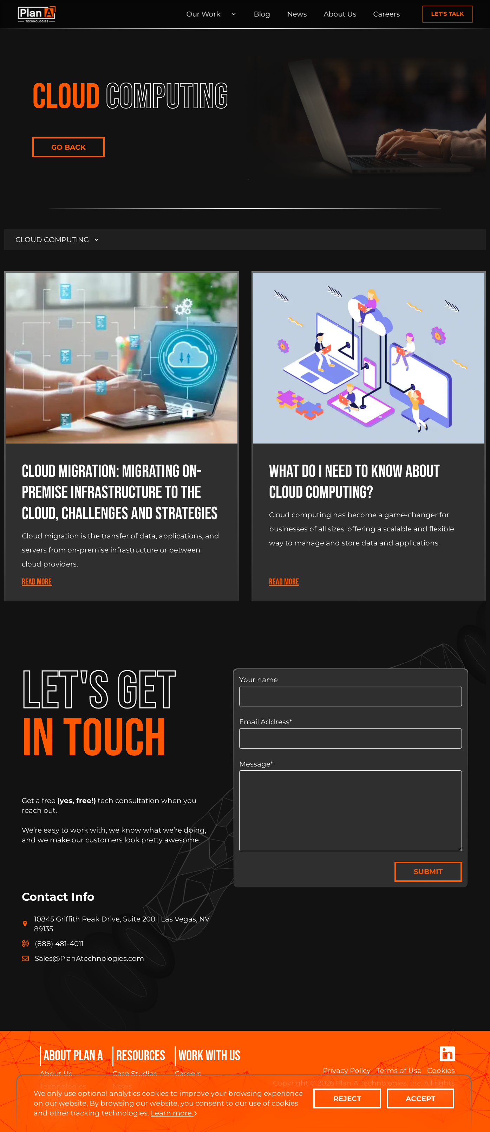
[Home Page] (37, 14)
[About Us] (340, 14)
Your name (350, 690)
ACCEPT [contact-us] (420, 1098)
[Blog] (262, 14)
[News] (297, 14)
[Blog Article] (121, 436)
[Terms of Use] (399, 1070)
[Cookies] (441, 1070)
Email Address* (350, 733)
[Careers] (386, 14)
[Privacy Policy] (347, 1070)
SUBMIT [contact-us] (428, 871)
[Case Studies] (138, 1074)
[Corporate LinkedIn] (447, 1054)
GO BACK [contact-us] (68, 147)
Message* (350, 805)
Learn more (174, 1113)
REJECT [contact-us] (347, 1098)
